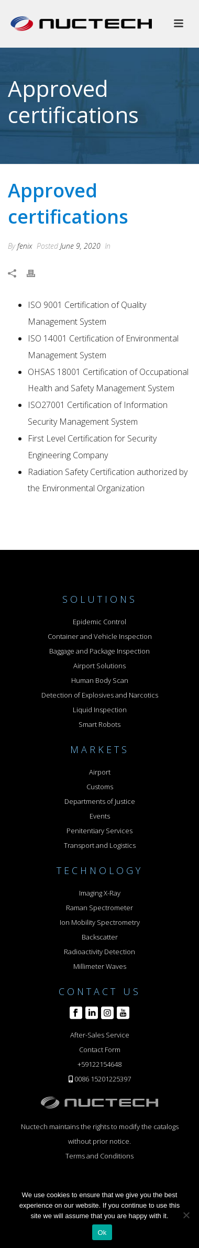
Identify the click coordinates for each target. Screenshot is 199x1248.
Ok (101, 1232)
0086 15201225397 (102, 1079)
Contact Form (99, 1049)
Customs (99, 786)
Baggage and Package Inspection (99, 651)
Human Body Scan (99, 680)
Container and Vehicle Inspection (100, 636)
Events (100, 816)
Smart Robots (99, 724)
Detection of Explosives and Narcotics (99, 695)
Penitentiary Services (99, 830)
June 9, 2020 (80, 246)
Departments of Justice (99, 801)
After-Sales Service (99, 1035)
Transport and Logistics (100, 845)
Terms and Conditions (99, 1156)
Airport (99, 772)
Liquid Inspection (100, 709)
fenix (24, 246)
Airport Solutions (99, 665)
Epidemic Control (99, 621)
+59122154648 (99, 1064)
